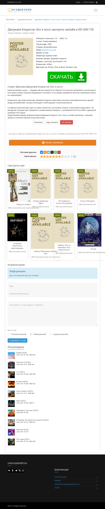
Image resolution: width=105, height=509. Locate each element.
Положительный (17, 334)
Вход (78, 2)
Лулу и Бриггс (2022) (24, 391)
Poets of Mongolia (87, 201)
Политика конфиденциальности (67, 484)
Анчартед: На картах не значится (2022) (32, 420)
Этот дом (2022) (22, 439)
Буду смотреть (52, 122)
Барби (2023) (21, 353)
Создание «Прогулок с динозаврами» (17, 245)
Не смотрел (66, 122)
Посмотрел (38, 122)
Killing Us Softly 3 (23, 204)
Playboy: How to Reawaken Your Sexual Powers (64, 247)
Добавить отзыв (17, 340)
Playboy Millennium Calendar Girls (45, 252)
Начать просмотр (52, 142)
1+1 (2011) (20, 372)
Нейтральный (38, 334)
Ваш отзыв (12, 330)
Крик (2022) (21, 401)
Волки (93, 249)
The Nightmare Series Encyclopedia (64, 202)
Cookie (57, 488)
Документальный (49, 50)
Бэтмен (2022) (22, 382)
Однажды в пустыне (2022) (27, 410)
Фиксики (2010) (22, 430)
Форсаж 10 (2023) (23, 362)
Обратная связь (60, 477)
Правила (57, 480)
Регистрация (89, 2)
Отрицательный (59, 334)
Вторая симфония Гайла (40, 202)
